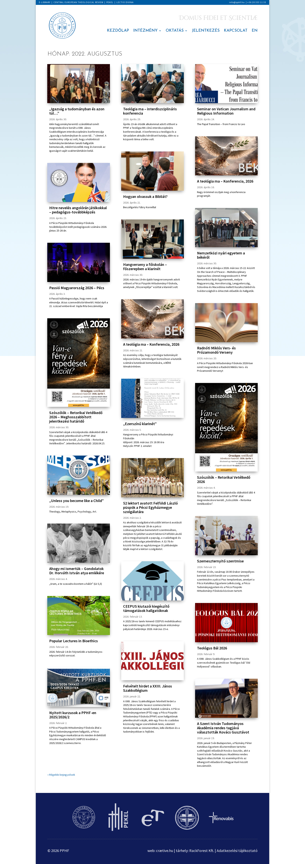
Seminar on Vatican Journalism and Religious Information (226, 111)
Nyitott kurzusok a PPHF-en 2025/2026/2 (72, 714)
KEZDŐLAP (118, 31)
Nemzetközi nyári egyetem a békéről (221, 255)
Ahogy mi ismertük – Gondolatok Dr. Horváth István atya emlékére (76, 570)
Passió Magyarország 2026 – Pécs (76, 287)
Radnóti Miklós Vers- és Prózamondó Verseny (216, 350)
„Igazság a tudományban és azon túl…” (76, 111)
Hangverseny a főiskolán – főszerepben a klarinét (145, 266)
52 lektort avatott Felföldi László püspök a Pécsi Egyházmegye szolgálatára (150, 507)
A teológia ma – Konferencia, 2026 (151, 344)
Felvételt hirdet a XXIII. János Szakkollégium (147, 688)
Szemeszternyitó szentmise (220, 561)
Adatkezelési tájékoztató (237, 850)
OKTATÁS (175, 31)
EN (255, 31)
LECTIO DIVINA (125, 2)
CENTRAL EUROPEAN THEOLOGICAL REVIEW (78, 2)
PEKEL (109, 2)
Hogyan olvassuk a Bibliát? (145, 196)
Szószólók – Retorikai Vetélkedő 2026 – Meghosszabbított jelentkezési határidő (76, 417)
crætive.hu (164, 850)
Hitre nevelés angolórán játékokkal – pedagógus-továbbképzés (78, 209)
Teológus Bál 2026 (212, 648)
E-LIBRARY (44, 2)
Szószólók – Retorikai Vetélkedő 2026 (223, 479)
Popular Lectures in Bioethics (73, 640)
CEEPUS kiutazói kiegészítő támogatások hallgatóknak (146, 608)
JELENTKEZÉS (206, 31)
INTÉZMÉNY (145, 31)
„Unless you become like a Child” (76, 500)
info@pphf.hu (237, 2)
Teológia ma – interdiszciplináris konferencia (150, 111)
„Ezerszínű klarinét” (140, 423)
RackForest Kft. (201, 850)
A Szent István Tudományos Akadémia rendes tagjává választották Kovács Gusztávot (223, 727)
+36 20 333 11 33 (256, 2)
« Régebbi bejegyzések (61, 774)
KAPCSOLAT (235, 31)
